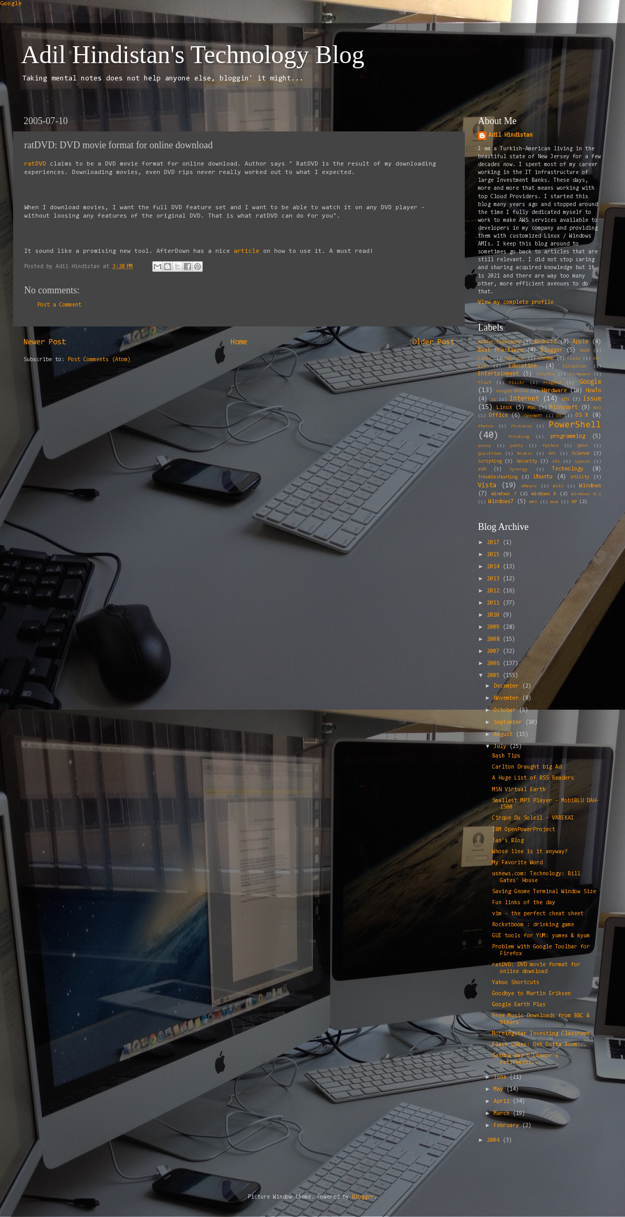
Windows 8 (544, 494)
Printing (518, 437)
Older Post (433, 342)
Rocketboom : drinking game (533, 925)
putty (516, 446)
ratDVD (35, 164)
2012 (495, 591)
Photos (486, 426)
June (501, 1077)
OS (558, 416)
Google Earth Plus (519, 1005)
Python (550, 446)
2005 (495, 676)
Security (526, 461)
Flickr (517, 383)
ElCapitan (574, 366)
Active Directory (499, 342)
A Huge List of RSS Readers (533, 778)
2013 (495, 579)
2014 (495, 567)
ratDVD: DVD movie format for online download (536, 968)
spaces (582, 461)
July (501, 747)
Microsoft (563, 408)
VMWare (529, 486)
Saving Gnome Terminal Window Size (544, 892)
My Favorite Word (517, 863)
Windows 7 (504, 494)
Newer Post (45, 342)
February (508, 1126)
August (505, 735)
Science (580, 453)
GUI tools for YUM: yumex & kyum (541, 936)
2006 (495, 664)
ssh (482, 469)
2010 (495, 615)
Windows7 (501, 502)
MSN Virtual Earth (519, 790)
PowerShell (575, 425)
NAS (597, 408)
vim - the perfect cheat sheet (538, 914)
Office (498, 415)
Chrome (546, 358)
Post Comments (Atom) (99, 360)
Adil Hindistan (510, 135)
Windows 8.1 (586, 494)
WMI (533, 502)
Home (239, 342)
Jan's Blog (508, 841)
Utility (580, 477)
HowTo (593, 391)
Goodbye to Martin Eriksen (531, 994)
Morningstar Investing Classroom (541, 1034)
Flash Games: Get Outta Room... (539, 1045)
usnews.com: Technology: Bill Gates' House (536, 877)
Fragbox (552, 383)
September (509, 722)
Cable (484, 358)
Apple (580, 342)
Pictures (521, 426)
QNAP (582, 446)
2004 (495, 1140)
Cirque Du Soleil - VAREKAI (533, 818)
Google (11, 4)
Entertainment (498, 374)
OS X (582, 415)
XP (574, 502)
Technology (568, 469)
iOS (565, 399)
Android (545, 342)
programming (567, 436)
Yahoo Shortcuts (515, 983)
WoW (554, 502)
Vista (487, 485)
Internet (524, 398)
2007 (495, 651)
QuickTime (490, 454)
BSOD (585, 351)
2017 (495, 543)
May (500, 1089)
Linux (504, 408)
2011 (495, 603)
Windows (590, 486)
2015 (495, 555)
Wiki (558, 486)
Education (522, 366)
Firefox (545, 374)
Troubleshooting (497, 477)
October (506, 710)
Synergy (518, 469)
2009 (495, 627)
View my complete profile (516, 302)
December (508, 686)
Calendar (514, 358)
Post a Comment (59, 305)
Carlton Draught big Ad (526, 767)
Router (525, 454)
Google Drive (512, 391)
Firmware (579, 374)
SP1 (556, 461)
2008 (495, 639)
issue (592, 398)
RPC (552, 454)
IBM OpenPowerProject (523, 830)
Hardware (554, 391)
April (503, 1101)
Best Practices (500, 350)
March (503, 1114)
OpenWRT (533, 416)
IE (493, 399)
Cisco (573, 358)
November (508, 698)
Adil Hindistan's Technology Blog (192, 54)
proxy (484, 446)
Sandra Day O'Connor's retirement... (525, 1059)
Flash (484, 383)
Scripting (490, 461)
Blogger (551, 350)
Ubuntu (543, 477)
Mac (532, 408)
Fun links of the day (523, 903)
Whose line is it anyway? (530, 852)
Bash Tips (506, 756)
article (246, 251)
